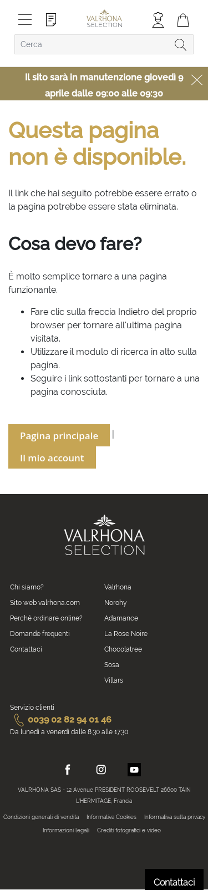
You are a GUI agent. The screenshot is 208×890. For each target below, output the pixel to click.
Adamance (121, 618)
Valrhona (117, 587)
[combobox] (104, 44)
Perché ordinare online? (46, 618)
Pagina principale (59, 435)
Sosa (111, 665)
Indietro (133, 312)
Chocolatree (123, 649)
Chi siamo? (27, 587)
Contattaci (26, 649)
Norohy (115, 603)
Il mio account (52, 457)
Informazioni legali (66, 830)
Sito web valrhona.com (45, 603)
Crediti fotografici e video (129, 830)
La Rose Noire (126, 634)
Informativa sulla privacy (174, 817)
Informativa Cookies (111, 817)
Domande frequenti (40, 634)
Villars (113, 680)
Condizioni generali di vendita (41, 817)
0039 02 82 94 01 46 (60, 719)
